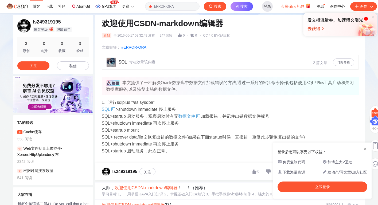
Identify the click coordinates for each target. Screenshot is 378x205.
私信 (73, 66)
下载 (49, 6)
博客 (36, 6)
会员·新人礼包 (295, 6)
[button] (49, 109)
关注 (147, 172)
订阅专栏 (343, 62)
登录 (267, 6)
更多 (128, 6)
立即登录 (227, 51)
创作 (363, 6)
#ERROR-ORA (134, 47)
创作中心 (337, 6)
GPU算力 (107, 5)
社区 (62, 6)
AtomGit (80, 6)
